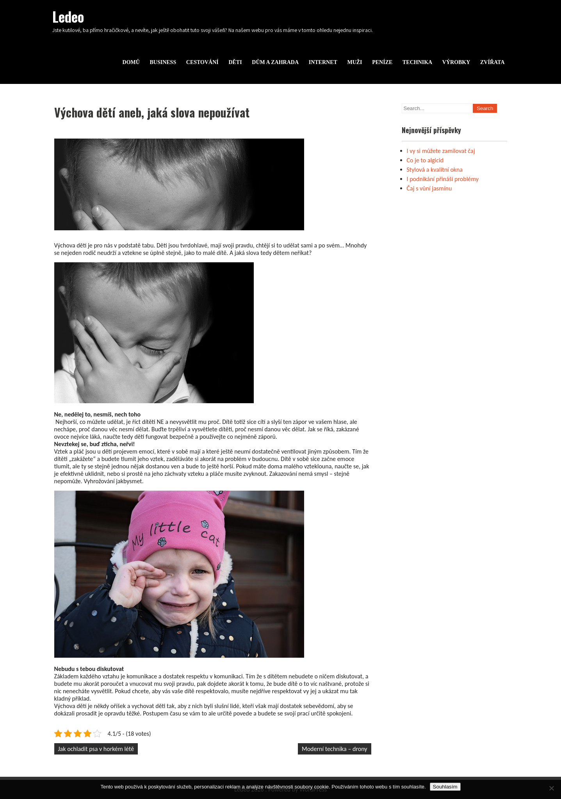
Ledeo (68, 16)
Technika (417, 62)
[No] (551, 788)
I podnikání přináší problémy (443, 179)
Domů (131, 62)
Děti (235, 62)
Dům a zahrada (275, 62)
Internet (323, 62)
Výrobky (456, 62)
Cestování (202, 62)
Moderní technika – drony (334, 749)
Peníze (382, 62)
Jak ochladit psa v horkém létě (96, 749)
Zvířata (492, 62)
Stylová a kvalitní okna (435, 169)
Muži (354, 62)
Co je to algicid (425, 160)
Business (163, 62)
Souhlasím (445, 787)
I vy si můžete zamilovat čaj (441, 151)
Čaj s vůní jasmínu (429, 188)
